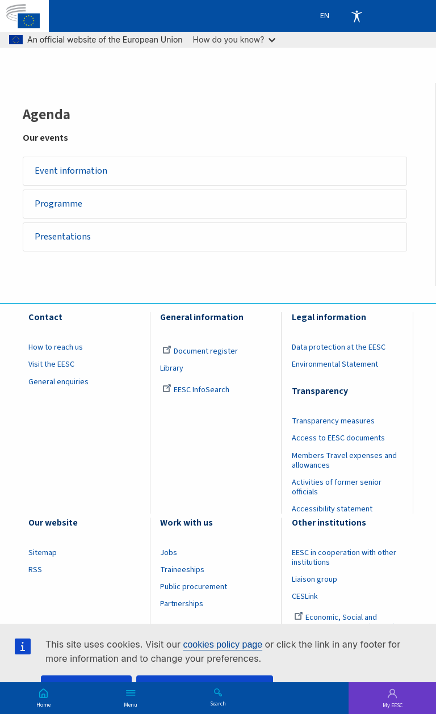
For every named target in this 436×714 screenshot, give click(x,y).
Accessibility (356, 16)
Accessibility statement (332, 509)
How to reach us (55, 348)
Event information (71, 171)
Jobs (168, 552)
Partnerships (181, 604)
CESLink (305, 597)
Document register (200, 352)
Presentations (63, 237)
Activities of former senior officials (337, 487)
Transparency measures (333, 421)
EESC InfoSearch (195, 390)
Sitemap (42, 552)
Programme (59, 204)
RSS (35, 570)
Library (171, 369)
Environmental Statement (335, 365)
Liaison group (314, 579)
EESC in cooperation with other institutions (344, 557)
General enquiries (58, 382)
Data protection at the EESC (338, 348)
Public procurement (193, 587)
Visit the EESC (51, 365)
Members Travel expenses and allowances (344, 460)
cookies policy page (222, 644)
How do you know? (234, 39)
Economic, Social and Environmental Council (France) (344, 622)
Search (218, 703)
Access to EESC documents (338, 438)
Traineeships (182, 570)
